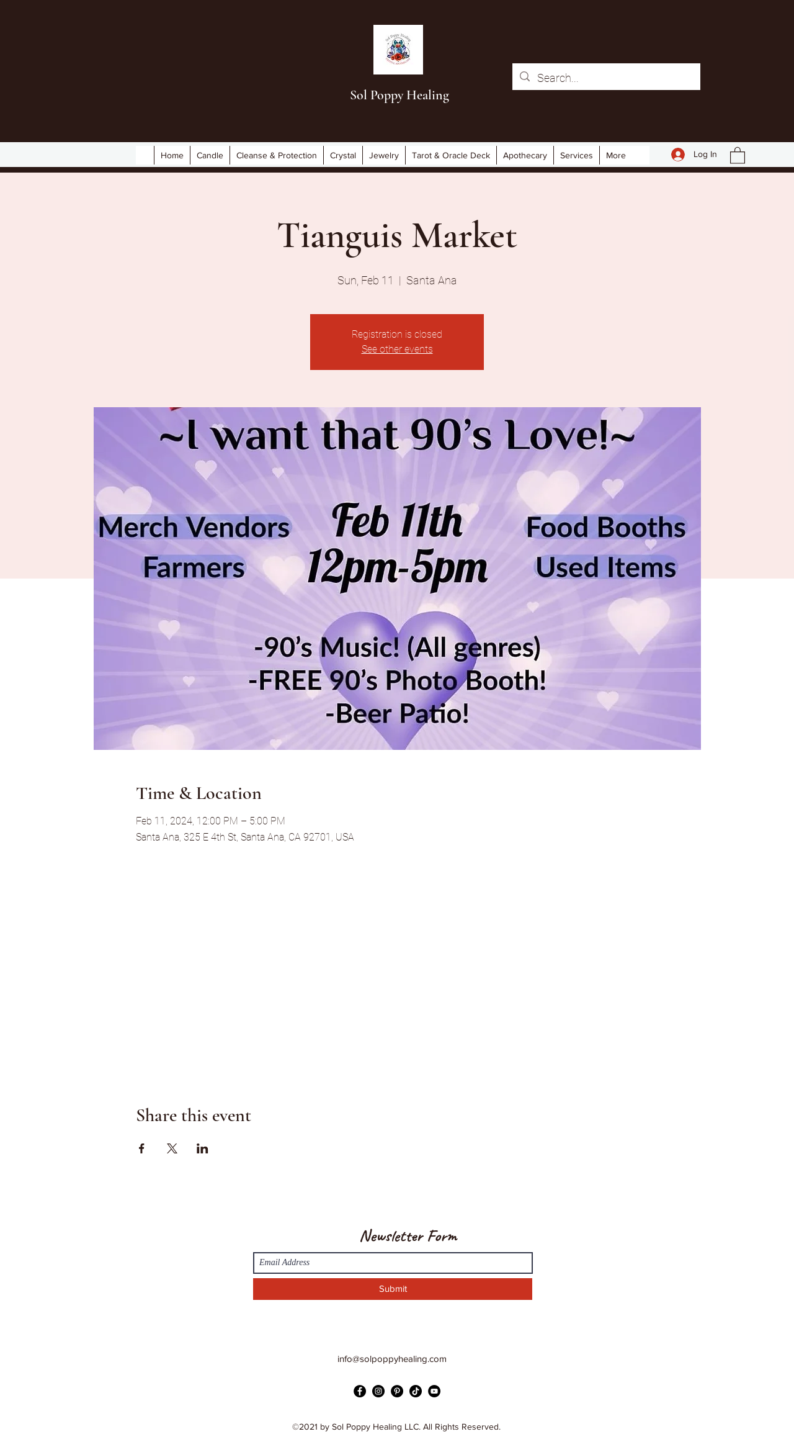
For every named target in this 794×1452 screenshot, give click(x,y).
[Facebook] (360, 1391)
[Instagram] (378, 1391)
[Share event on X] (172, 1148)
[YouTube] (434, 1391)
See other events (397, 349)
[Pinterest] (397, 1391)
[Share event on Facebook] (142, 1148)
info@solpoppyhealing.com (392, 1358)
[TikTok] (415, 1391)
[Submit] (392, 1289)
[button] (737, 155)
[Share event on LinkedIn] (202, 1148)
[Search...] (605, 78)
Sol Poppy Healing (399, 95)
